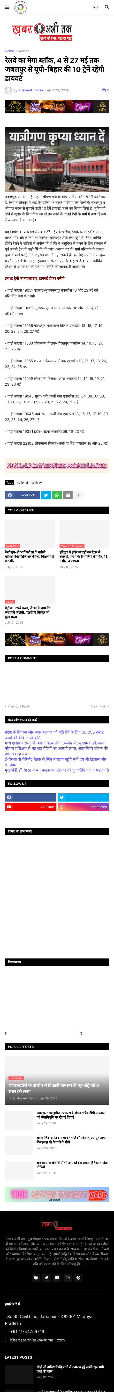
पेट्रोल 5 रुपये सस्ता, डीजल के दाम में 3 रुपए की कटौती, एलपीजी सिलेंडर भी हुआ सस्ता (28, 612)
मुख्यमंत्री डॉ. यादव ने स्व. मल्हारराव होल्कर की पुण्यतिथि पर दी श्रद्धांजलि (57, 770)
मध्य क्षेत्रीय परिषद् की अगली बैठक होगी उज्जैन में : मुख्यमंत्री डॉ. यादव (55, 743)
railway (37, 482)
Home (9, 51)
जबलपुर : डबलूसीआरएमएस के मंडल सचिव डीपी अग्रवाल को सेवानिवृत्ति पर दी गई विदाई (71, 1115)
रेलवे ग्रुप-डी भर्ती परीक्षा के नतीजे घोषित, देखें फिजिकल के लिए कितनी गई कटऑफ (29, 556)
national (24, 51)
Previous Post (18, 706)
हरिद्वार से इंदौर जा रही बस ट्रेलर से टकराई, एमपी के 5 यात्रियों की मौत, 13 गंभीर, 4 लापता (84, 556)
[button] (6, 7)
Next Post (98, 706)
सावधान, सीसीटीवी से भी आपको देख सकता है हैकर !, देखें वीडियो (72, 1165)
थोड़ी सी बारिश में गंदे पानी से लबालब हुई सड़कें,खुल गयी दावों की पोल (70, 1369)
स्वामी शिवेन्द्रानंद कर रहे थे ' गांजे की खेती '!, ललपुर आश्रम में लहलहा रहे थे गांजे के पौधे (72, 1140)
